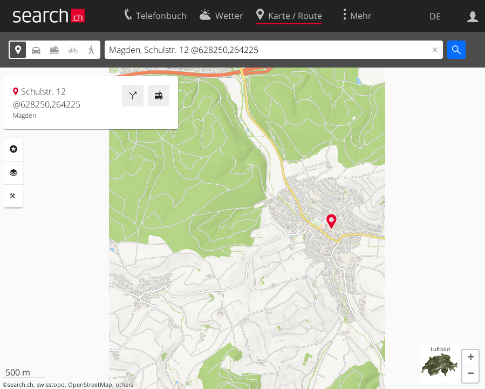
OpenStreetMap (90, 384)
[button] (470, 358)
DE (435, 16)
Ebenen (13, 173)
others (124, 384)
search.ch (20, 384)
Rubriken (13, 149)
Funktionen (13, 196)
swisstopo (51, 384)
